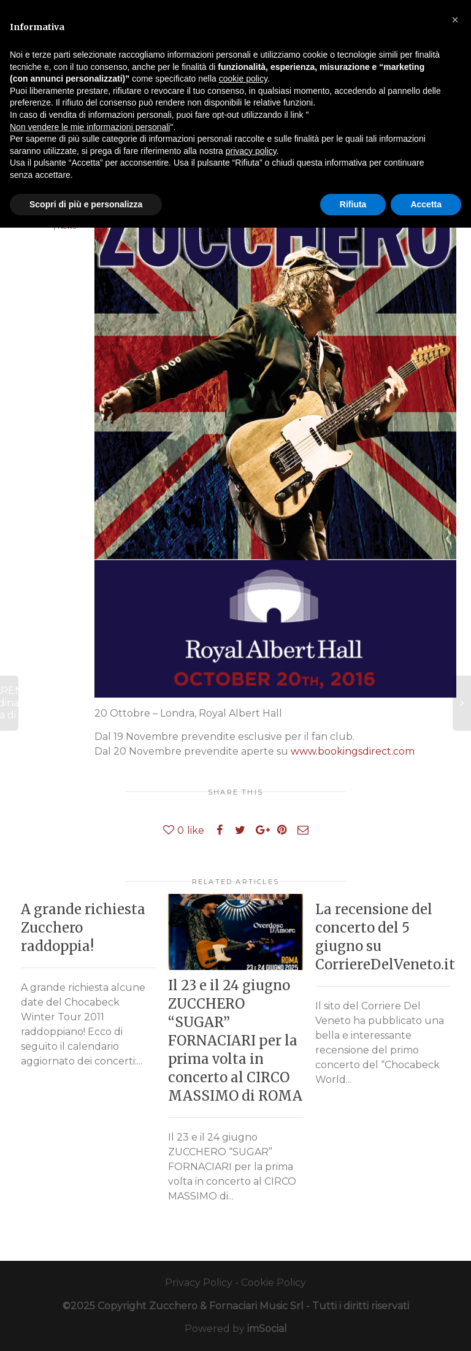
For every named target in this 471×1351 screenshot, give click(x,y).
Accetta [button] (426, 204)
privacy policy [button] (251, 151)
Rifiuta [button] (353, 204)
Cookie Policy (273, 1282)
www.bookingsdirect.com (353, 751)
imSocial (267, 1328)
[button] (455, 19)
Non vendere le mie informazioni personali (90, 127)
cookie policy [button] (243, 78)
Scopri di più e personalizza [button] (85, 204)
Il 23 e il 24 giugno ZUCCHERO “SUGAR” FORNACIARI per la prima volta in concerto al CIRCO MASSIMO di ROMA (235, 1040)
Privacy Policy (198, 1282)
